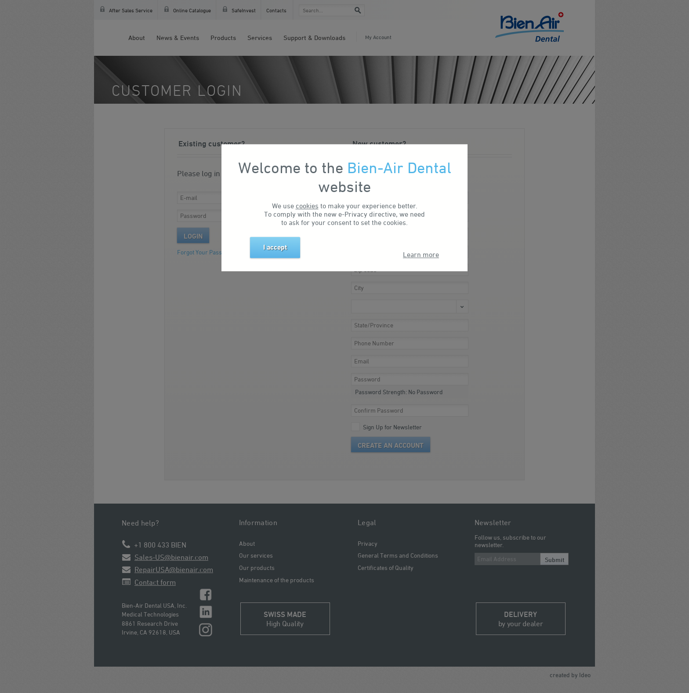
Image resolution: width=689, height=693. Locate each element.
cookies (307, 206)
